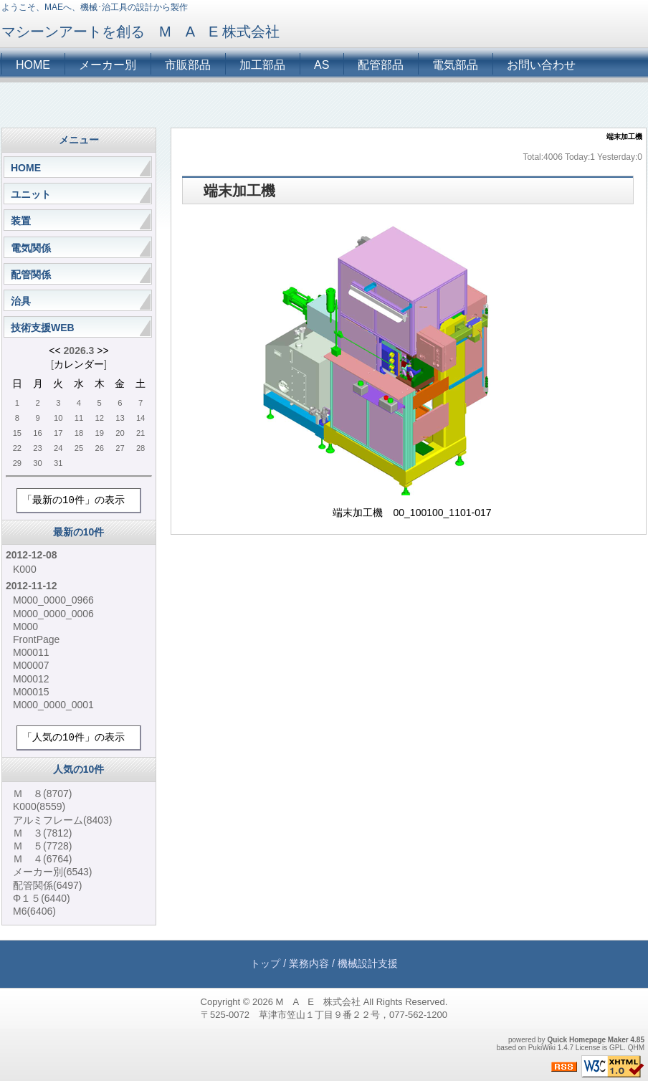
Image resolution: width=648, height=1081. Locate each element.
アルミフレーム (62, 820)
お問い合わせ (541, 65)
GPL (616, 1048)
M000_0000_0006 (53, 613)
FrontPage (36, 639)
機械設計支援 (368, 963)
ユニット (31, 194)
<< (54, 350)
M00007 (31, 665)
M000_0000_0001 (53, 704)
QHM (636, 1048)
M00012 (31, 679)
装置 (21, 221)
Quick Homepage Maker (587, 1040)
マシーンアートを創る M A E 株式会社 (147, 31)
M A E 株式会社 (318, 1001)
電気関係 (31, 248)
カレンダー (79, 364)
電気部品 (455, 65)
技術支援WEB (43, 327)
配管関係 (31, 274)
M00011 (31, 652)
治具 (21, 301)
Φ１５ (41, 898)
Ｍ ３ (42, 833)
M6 (34, 911)
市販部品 (188, 65)
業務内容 (309, 963)
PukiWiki (542, 1048)
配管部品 (381, 65)
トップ (265, 963)
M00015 (31, 691)
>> (102, 350)
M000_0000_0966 (53, 600)
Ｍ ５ (42, 846)
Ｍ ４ (42, 859)
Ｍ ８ (42, 793)
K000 (25, 569)
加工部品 (262, 65)
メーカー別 (107, 65)
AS (321, 65)
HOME (33, 65)
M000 (25, 626)
